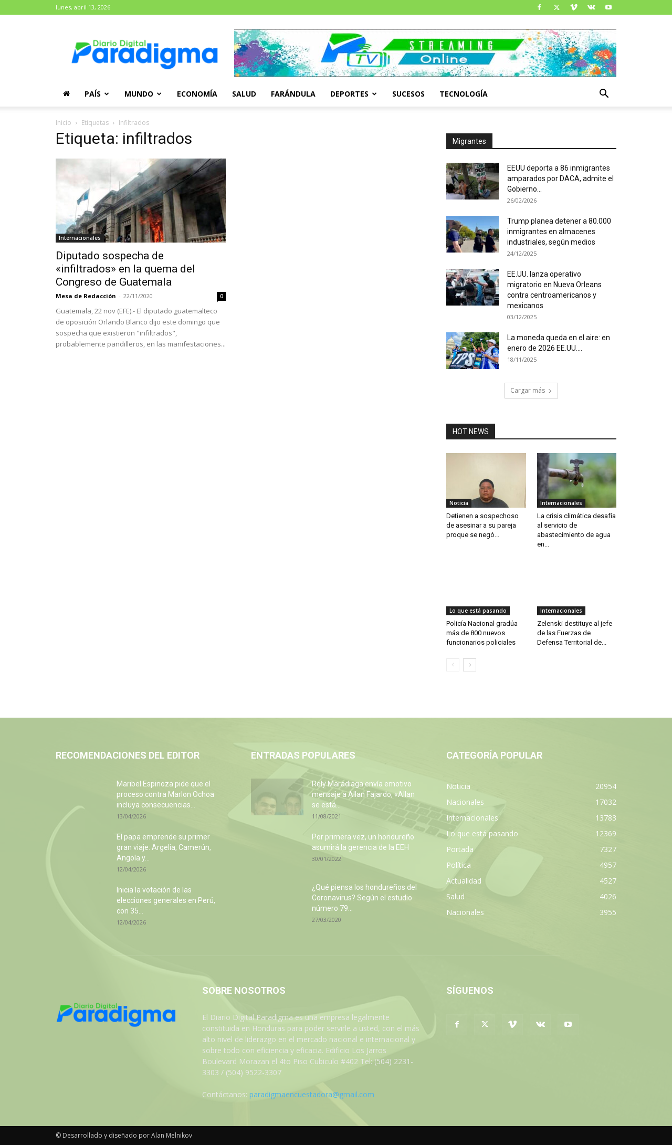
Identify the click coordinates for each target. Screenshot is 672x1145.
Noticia (458, 503)
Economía (197, 94)
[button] (603, 95)
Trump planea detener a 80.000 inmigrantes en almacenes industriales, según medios (559, 231)
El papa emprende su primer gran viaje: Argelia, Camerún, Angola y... (164, 847)
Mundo (143, 94)
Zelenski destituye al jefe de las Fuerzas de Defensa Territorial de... (574, 632)
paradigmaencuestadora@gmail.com (311, 1094)
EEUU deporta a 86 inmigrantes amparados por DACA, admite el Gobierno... (560, 178)
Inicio (63, 122)
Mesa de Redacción (86, 296)
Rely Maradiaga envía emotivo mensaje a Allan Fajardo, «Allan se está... (363, 794)
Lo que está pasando (478, 610)
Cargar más (531, 390)
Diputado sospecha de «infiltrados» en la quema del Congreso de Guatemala (125, 268)
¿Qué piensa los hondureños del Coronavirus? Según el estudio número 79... (364, 897)
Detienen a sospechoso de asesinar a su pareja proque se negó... (482, 525)
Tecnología (463, 94)
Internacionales (80, 237)
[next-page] (469, 664)
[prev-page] (452, 664)
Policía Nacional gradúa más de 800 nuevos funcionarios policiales (482, 632)
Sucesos (408, 94)
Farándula (293, 94)
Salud (244, 94)
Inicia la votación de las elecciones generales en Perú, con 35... (166, 900)
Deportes (353, 94)
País (97, 94)
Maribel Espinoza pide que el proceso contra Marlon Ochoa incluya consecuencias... (165, 794)
